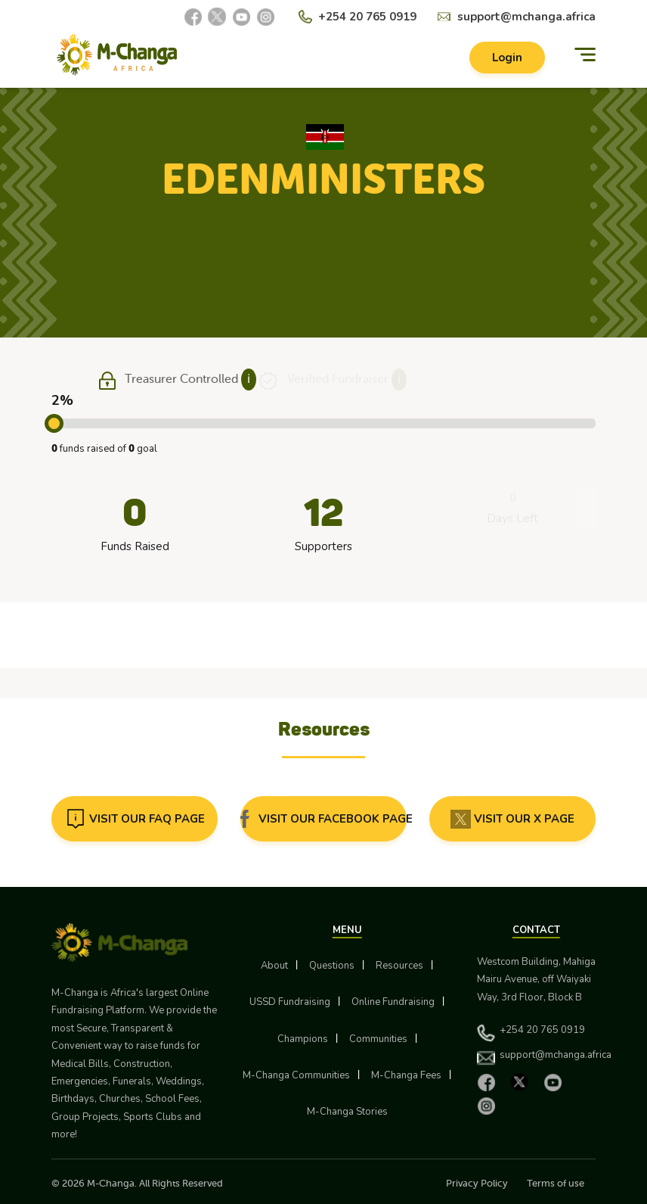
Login (507, 57)
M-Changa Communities (296, 1075)
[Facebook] (193, 17)
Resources (399, 965)
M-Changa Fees (406, 1075)
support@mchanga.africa (526, 16)
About (274, 965)
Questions (331, 965)
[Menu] (585, 55)
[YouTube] (241, 17)
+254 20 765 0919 (367, 16)
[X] (217, 17)
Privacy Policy (477, 1183)
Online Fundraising (393, 1002)
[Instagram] (265, 17)
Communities (378, 1039)
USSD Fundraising (289, 1002)
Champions (302, 1039)
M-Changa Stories (347, 1111)
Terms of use (555, 1183)
